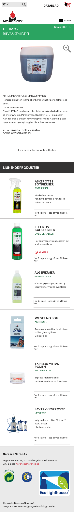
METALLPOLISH (43, 370)
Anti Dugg (41, 321)
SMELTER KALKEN (44, 233)
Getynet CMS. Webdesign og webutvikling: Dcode (28, 506)
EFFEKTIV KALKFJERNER (45, 228)
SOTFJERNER (42, 188)
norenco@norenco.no (28, 463)
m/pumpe (40, 413)
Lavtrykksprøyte (50, 409)
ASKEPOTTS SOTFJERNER (44, 183)
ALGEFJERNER (45, 272)
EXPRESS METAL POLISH (47, 365)
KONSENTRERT (43, 276)
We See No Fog (46, 318)
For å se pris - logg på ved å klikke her (37, 149)
